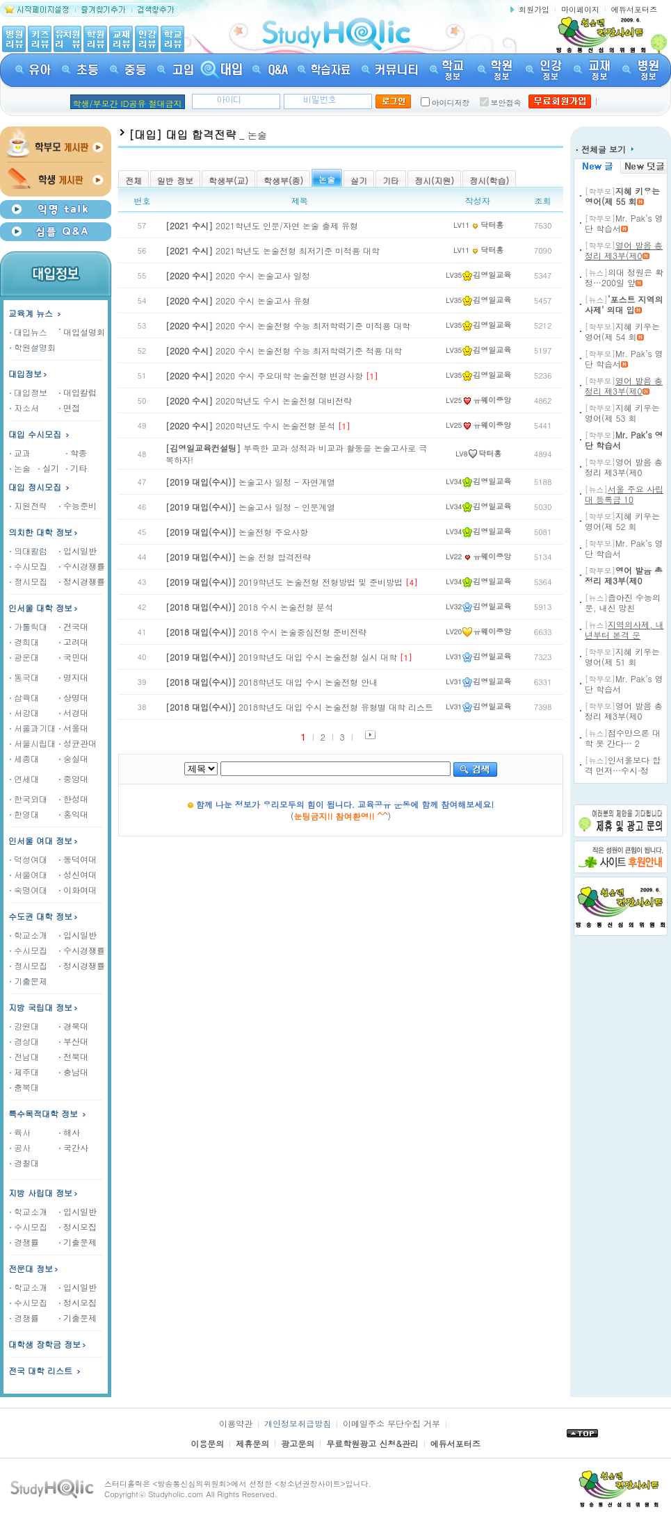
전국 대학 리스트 (40, 1370)
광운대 (24, 657)
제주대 (24, 1072)
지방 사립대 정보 (40, 1192)
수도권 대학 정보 (40, 916)
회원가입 (534, 9)
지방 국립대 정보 (40, 1007)
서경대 (73, 712)
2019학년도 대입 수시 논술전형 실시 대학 (281, 657)
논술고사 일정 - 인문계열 (250, 507)
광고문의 (297, 1443)
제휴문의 (252, 1443)
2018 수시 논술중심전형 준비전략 (265, 632)
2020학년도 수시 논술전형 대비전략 (258, 400)
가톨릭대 (28, 626)
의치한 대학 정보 (40, 532)
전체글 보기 (605, 149)
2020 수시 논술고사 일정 (237, 275)
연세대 (24, 778)
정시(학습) (489, 180)
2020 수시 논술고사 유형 (237, 300)
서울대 (73, 728)
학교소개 (28, 935)
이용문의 (207, 1443)
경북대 (73, 1026)
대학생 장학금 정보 (48, 1344)
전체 (133, 180)
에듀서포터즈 (634, 9)
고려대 (73, 641)
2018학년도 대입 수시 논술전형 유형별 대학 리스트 (299, 707)
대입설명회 (84, 332)
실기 (48, 468)
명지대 (73, 677)
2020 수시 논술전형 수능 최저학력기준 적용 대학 (283, 350)
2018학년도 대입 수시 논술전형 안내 (271, 682)
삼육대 (24, 697)
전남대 (24, 1056)
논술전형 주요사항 (236, 532)
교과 (20, 453)
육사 (20, 1132)
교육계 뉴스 (35, 313)
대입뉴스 (28, 332)
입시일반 (78, 550)
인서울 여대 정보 (40, 840)
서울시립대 (33, 743)
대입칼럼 (78, 392)
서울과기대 (33, 728)
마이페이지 (580, 9)
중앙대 (73, 778)
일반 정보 (175, 180)
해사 (69, 1132)
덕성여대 (28, 859)
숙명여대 (28, 890)
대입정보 (28, 373)
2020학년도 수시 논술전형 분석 (250, 425)
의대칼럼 (28, 550)
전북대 (73, 1056)
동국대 (24, 677)
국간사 (73, 1147)
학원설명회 (33, 347)
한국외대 (28, 799)
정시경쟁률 (82, 581)
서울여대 (28, 874)
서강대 (24, 712)
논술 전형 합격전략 (238, 557)
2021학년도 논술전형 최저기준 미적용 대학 (272, 250)
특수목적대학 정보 (48, 1113)
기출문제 (28, 981)
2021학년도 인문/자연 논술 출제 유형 (261, 225)
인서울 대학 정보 (40, 607)
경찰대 (24, 1163)
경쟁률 (24, 1242)
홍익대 (73, 814)
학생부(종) (283, 180)
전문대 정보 (30, 1268)
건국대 (73, 626)
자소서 (24, 407)
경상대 (24, 1041)
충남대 (73, 1072)
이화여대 (78, 890)
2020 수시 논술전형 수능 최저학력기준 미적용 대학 (287, 325)
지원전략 (28, 505)
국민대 (73, 657)
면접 (69, 407)
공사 (20, 1147)
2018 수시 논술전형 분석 (249, 607)
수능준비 (78, 505)
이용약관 (235, 1423)
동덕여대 (78, 859)
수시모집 (28, 566)
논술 (20, 468)
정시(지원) (434, 180)
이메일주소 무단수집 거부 (391, 1423)
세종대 (24, 758)
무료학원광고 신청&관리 (372, 1443)
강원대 (24, 1026)
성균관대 (78, 743)
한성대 (73, 799)
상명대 (73, 697)
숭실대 (73, 758)
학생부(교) (228, 180)
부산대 (73, 1041)
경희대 (24, 641)
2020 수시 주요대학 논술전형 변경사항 (264, 375)
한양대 (24, 814)
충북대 (24, 1087)
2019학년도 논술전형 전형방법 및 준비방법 (284, 582)
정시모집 (28, 581)
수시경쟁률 (82, 566)
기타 (76, 468)
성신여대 (78, 874)
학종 (76, 453)
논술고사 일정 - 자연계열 (250, 482)
